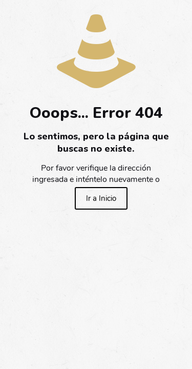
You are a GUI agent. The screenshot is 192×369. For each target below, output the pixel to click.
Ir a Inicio (101, 198)
